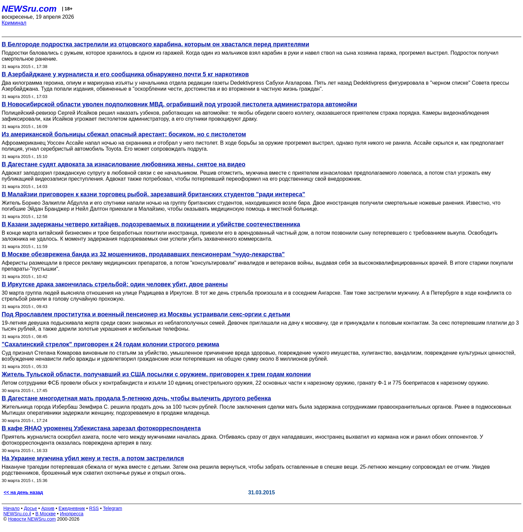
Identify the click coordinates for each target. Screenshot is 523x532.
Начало (11, 508)
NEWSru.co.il (17, 513)
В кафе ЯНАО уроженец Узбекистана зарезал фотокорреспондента (101, 428)
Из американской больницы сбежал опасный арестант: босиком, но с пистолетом (124, 134)
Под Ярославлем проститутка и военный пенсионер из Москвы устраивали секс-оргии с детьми (146, 314)
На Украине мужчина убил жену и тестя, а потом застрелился (93, 458)
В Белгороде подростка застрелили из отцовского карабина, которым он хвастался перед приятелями (155, 44)
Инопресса (72, 513)
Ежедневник (72, 508)
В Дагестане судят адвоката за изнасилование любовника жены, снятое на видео (123, 164)
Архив (47, 508)
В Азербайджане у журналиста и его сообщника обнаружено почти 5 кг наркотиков (125, 74)
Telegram (112, 508)
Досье (30, 508)
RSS (94, 508)
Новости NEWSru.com (32, 519)
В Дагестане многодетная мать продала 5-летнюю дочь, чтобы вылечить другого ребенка (136, 398)
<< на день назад (23, 492)
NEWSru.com (29, 9)
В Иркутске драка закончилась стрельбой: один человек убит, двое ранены (115, 284)
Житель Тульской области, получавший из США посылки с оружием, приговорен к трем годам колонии (156, 374)
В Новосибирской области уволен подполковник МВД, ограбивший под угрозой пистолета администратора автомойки (179, 104)
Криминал (14, 23)
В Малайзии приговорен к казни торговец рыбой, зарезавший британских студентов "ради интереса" (153, 194)
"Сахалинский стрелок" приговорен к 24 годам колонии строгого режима (110, 344)
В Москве (45, 513)
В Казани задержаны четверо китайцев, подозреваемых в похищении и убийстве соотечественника (151, 224)
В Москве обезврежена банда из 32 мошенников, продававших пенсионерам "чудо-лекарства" (143, 254)
